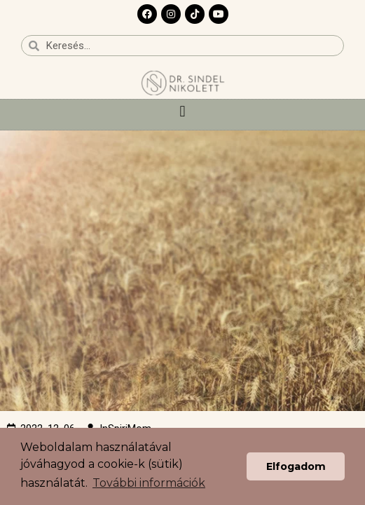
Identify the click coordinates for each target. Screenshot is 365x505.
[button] (182, 111)
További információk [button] (148, 483)
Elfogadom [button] (296, 466)
